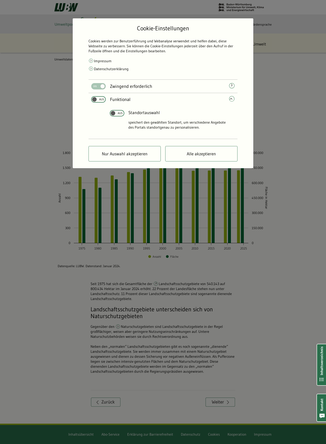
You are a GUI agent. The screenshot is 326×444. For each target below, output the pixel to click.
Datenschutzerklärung (111, 69)
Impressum (103, 61)
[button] (321, 407)
